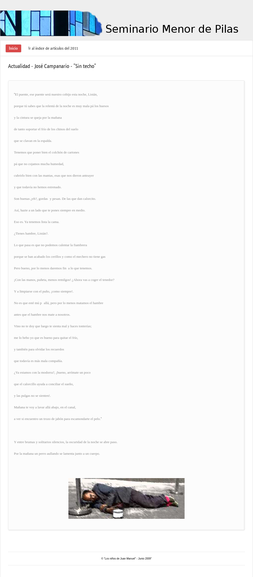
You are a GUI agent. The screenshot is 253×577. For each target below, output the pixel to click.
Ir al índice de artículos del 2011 (53, 48)
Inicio (13, 48)
